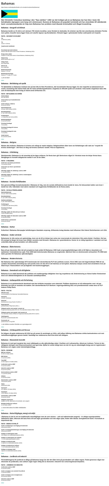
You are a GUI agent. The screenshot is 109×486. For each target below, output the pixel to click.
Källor (2, 80)
